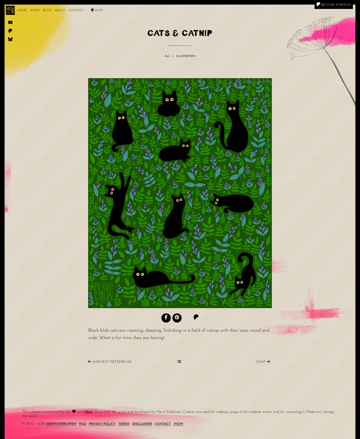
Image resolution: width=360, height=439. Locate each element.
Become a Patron (333, 4)
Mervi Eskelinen (61, 423)
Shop (97, 10)
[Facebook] (166, 318)
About (60, 10)
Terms (123, 423)
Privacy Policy (102, 423)
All (167, 56)
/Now (178, 423)
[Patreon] (196, 317)
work (35, 10)
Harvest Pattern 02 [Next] (109, 362)
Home (22, 10)
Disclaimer (142, 423)
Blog (47, 10)
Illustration (185, 56)
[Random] (179, 362)
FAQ (82, 423)
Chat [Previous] (263, 362)
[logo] (10, 10)
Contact (76, 10)
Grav (88, 412)
